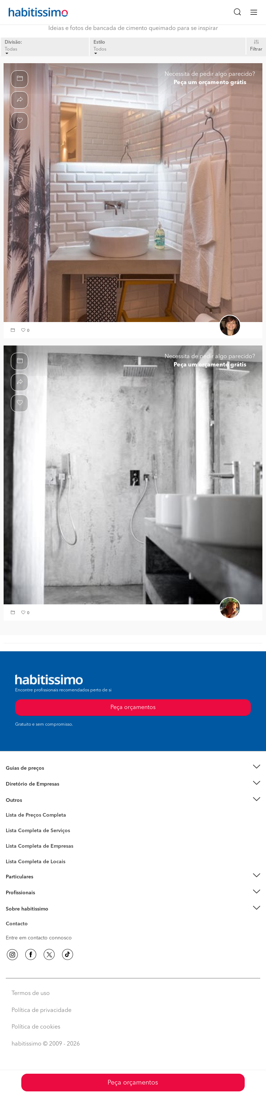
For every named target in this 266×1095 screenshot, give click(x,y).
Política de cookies (36, 1027)
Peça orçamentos (133, 1082)
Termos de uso (31, 993)
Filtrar (256, 49)
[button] (14, 331)
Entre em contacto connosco (39, 937)
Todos (99, 51)
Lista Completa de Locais (35, 861)
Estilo (99, 42)
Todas (11, 51)
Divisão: (13, 42)
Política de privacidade (41, 1010)
